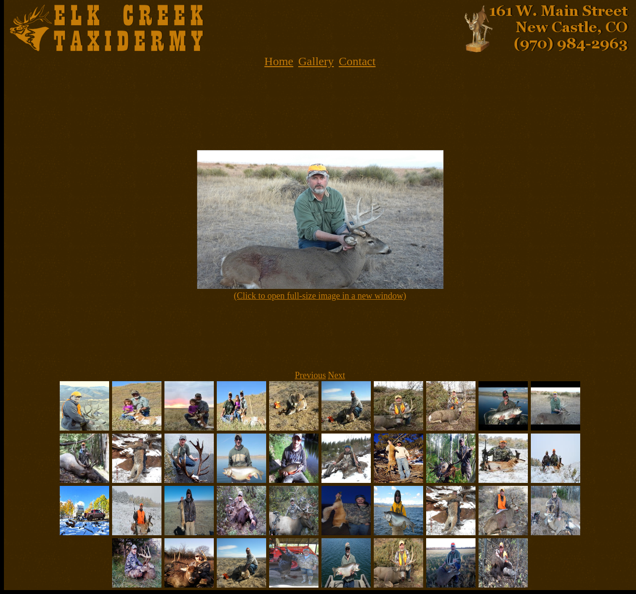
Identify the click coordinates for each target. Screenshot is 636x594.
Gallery (316, 61)
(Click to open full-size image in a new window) (320, 296)
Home (278, 61)
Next (336, 375)
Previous (310, 375)
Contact (357, 61)
